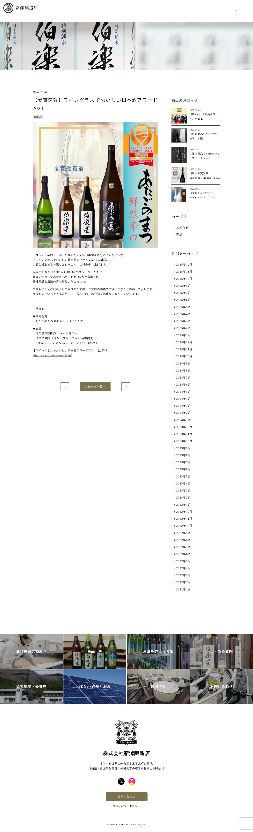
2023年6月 (183, 469)
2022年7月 (183, 547)
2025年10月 (184, 278)
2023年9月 (183, 448)
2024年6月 (183, 384)
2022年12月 (184, 511)
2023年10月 (184, 441)
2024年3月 (183, 405)
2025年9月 (183, 285)
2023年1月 (183, 504)
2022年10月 (184, 525)
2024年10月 (184, 356)
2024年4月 (183, 398)
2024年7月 (183, 377)
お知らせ (182, 227)
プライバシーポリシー (126, 806)
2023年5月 (183, 476)
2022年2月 (183, 582)
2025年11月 (184, 271)
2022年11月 (184, 518)
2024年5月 (183, 391)
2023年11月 (184, 434)
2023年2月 (183, 497)
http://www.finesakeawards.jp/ (52, 355)
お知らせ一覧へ (95, 386)
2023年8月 (183, 455)
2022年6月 (183, 554)
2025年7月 (183, 292)
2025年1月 (183, 335)
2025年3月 (183, 321)
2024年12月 (184, 342)
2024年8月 (183, 370)
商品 (179, 234)
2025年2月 (183, 328)
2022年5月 (183, 561)
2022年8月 (183, 540)
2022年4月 (183, 568)
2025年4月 (183, 314)
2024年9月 (183, 363)
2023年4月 (183, 483)
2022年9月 (183, 533)
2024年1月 (183, 420)
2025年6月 (183, 299)
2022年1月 (183, 589)
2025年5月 (183, 307)
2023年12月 (184, 427)
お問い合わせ (126, 796)
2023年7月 (183, 462)
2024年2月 (183, 412)
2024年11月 (184, 349)
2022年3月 (183, 575)
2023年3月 (183, 490)
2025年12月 (184, 264)
